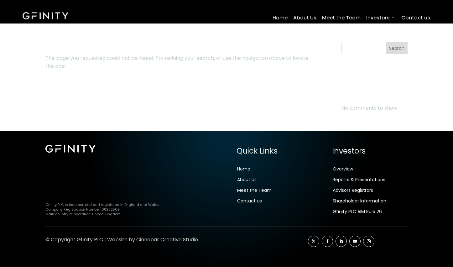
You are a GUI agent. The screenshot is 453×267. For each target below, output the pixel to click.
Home (280, 17)
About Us (304, 17)
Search (396, 50)
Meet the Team (341, 17)
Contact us (415, 17)
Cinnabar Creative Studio (167, 241)
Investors (381, 18)
